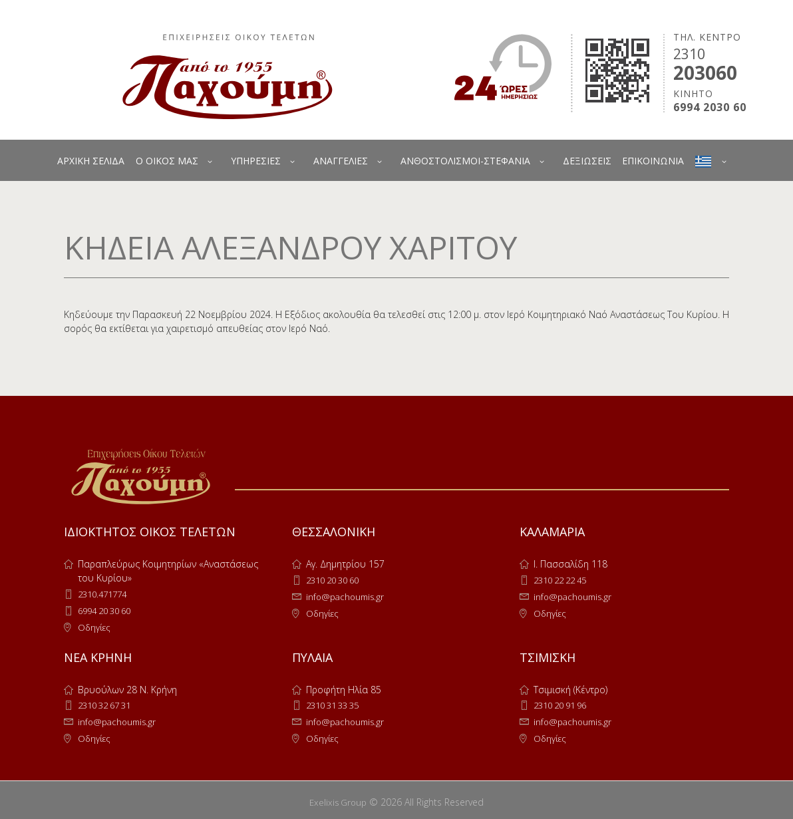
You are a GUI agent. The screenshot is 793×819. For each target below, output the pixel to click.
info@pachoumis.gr (347, 595)
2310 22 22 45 (564, 579)
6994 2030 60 (709, 107)
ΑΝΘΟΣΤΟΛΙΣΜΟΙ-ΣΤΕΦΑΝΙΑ (465, 160)
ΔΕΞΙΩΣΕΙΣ (587, 160)
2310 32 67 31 (108, 703)
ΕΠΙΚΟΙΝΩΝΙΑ (653, 160)
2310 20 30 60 (336, 579)
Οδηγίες (95, 625)
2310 (689, 54)
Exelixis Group (338, 798)
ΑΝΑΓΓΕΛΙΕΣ (340, 160)
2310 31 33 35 (336, 703)
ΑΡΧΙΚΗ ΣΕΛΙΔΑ (90, 160)
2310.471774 (105, 593)
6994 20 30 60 (108, 609)
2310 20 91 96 (564, 703)
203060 (705, 72)
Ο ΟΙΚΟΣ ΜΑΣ (167, 160)
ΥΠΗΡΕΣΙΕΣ (256, 160)
